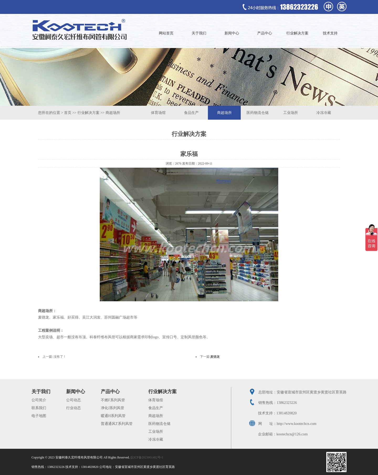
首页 (67, 113)
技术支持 (330, 33)
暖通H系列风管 (113, 416)
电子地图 (39, 416)
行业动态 (73, 408)
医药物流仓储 (257, 113)
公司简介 (39, 400)
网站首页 (166, 33)
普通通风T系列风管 (117, 424)
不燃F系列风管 (113, 400)
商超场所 (113, 113)
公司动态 (73, 400)
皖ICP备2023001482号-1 (146, 457)
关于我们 (199, 33)
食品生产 (191, 113)
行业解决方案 (297, 33)
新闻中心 (231, 33)
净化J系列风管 (112, 408)
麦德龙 (215, 356)
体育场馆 (158, 113)
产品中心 (264, 33)
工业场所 (290, 113)
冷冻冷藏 (323, 113)
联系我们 (39, 408)
